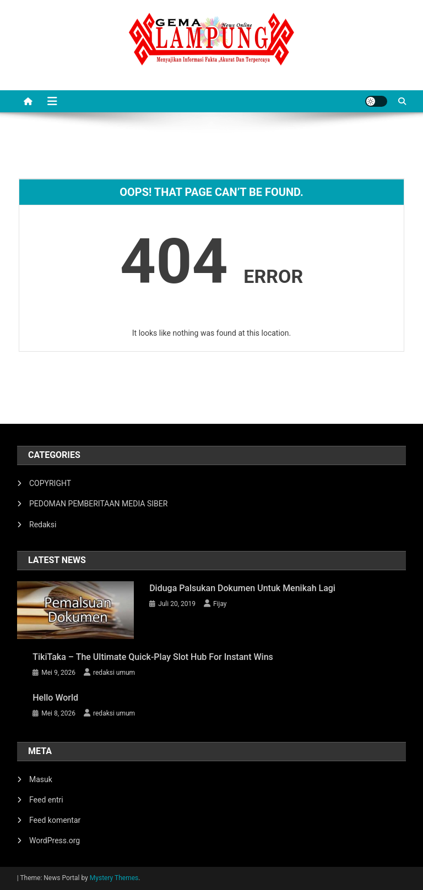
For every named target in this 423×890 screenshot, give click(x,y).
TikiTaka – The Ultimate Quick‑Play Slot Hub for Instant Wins (152, 657)
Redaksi (42, 524)
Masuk (40, 779)
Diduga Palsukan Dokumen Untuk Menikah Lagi (242, 588)
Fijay (220, 604)
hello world (55, 697)
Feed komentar (54, 820)
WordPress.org (54, 840)
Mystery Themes (114, 878)
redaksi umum (114, 672)
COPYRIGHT (50, 483)
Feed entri (46, 799)
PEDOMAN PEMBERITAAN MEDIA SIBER (98, 503)
